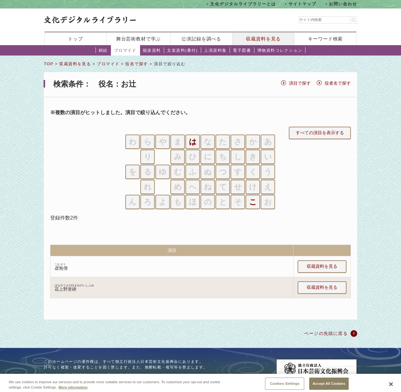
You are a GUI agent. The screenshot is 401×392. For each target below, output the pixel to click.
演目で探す (300, 83)
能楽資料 (152, 50)
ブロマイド (125, 50)
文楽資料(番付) (182, 50)
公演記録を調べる (201, 38)
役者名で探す (338, 83)
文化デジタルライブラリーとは (243, 4)
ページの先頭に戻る (326, 333)
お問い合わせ (343, 4)
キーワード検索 (325, 38)
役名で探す (136, 63)
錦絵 (103, 50)
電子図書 (242, 50)
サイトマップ (303, 4)
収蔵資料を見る (263, 38)
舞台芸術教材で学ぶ (138, 38)
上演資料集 (215, 50)
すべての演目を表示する (320, 132)
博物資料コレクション (279, 50)
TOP (48, 63)
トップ (75, 38)
